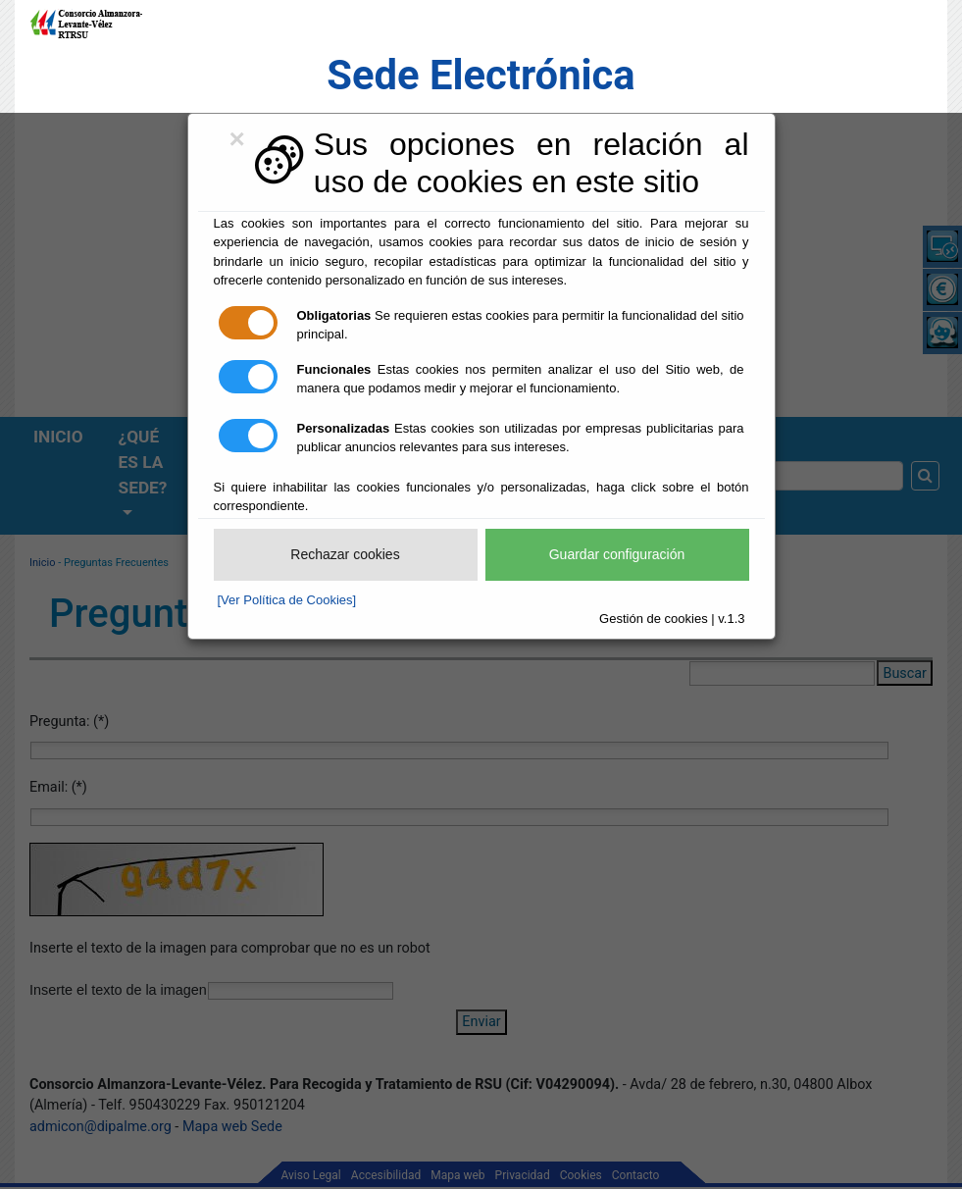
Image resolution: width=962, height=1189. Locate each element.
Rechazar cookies (344, 554)
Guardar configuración (617, 554)
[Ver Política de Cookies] (287, 600)
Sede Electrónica (480, 75)
